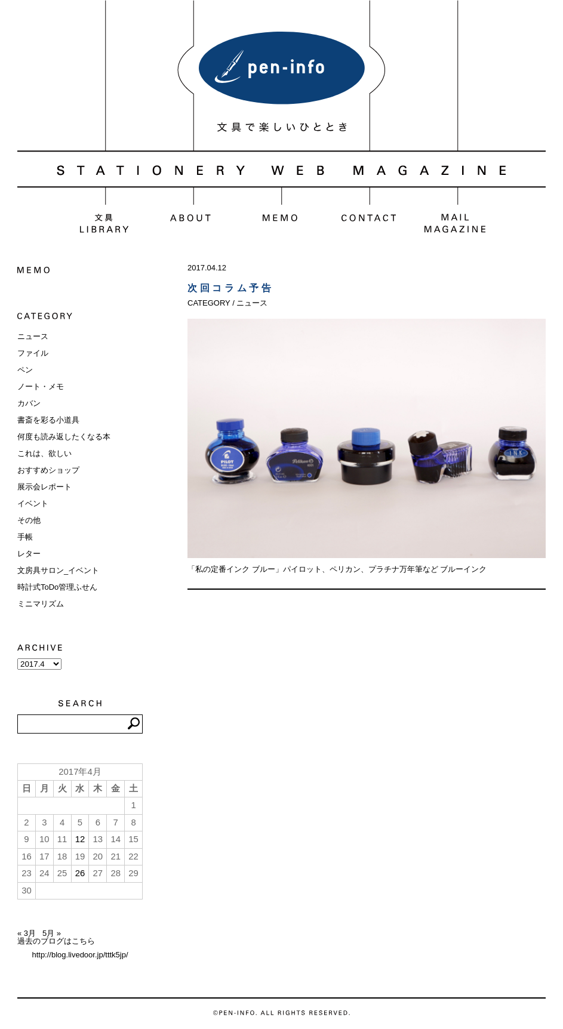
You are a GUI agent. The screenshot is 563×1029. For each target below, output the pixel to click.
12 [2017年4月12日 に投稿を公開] (80, 839)
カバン (29, 403)
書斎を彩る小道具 (48, 419)
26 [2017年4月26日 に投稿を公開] (80, 873)
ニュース (32, 336)
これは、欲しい (44, 453)
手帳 (25, 536)
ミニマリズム (40, 603)
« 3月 (26, 933)
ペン (25, 369)
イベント (32, 503)
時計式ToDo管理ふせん (57, 587)
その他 (29, 520)
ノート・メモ (40, 386)
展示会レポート (44, 486)
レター (29, 553)
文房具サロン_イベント (58, 570)
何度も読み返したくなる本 (63, 436)
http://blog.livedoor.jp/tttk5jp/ (80, 954)
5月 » (51, 933)
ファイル (32, 353)
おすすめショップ (48, 470)
